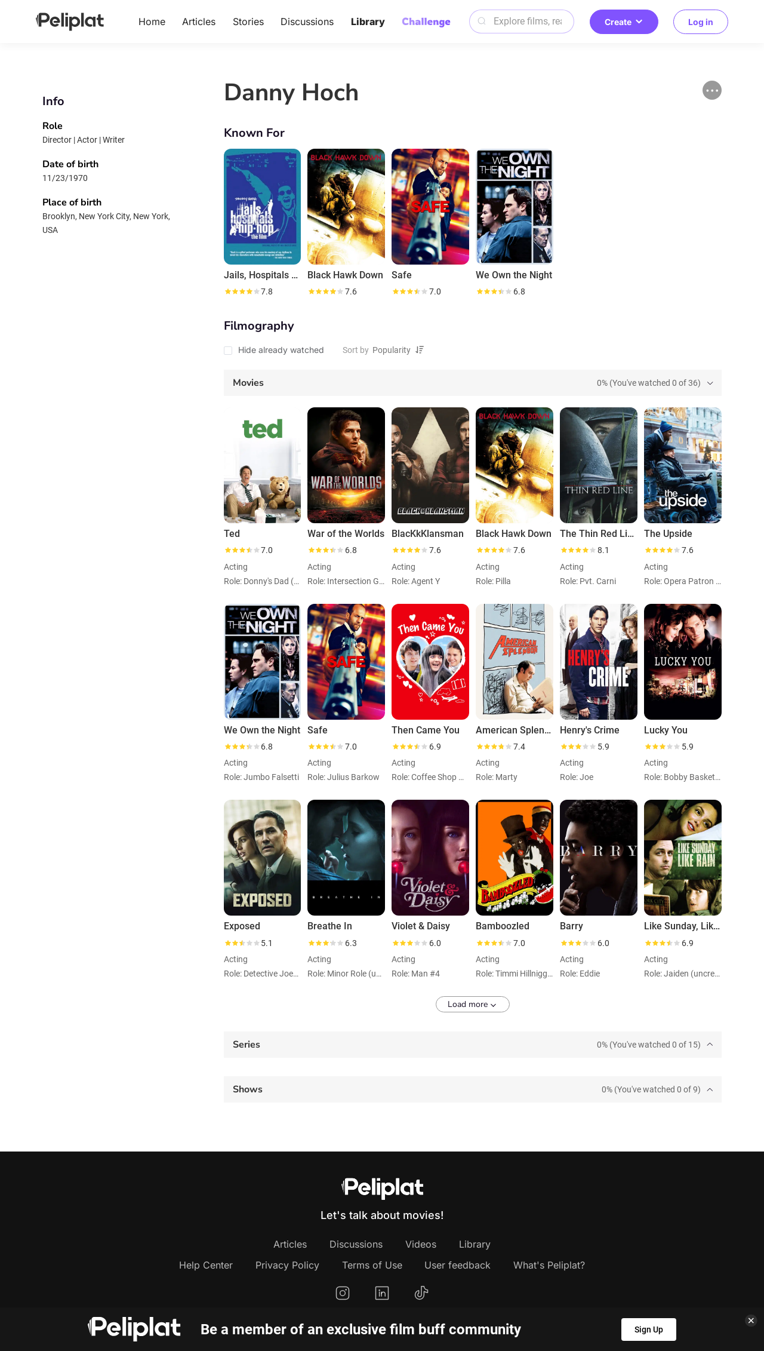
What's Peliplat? (549, 1265)
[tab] (473, 383)
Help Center (206, 1265)
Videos (420, 1244)
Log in (700, 22)
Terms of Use (372, 1265)
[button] (712, 90)
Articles (198, 21)
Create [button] (624, 22)
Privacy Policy (287, 1265)
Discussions (307, 21)
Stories (248, 21)
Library (368, 21)
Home (151, 21)
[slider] (242, 291)
